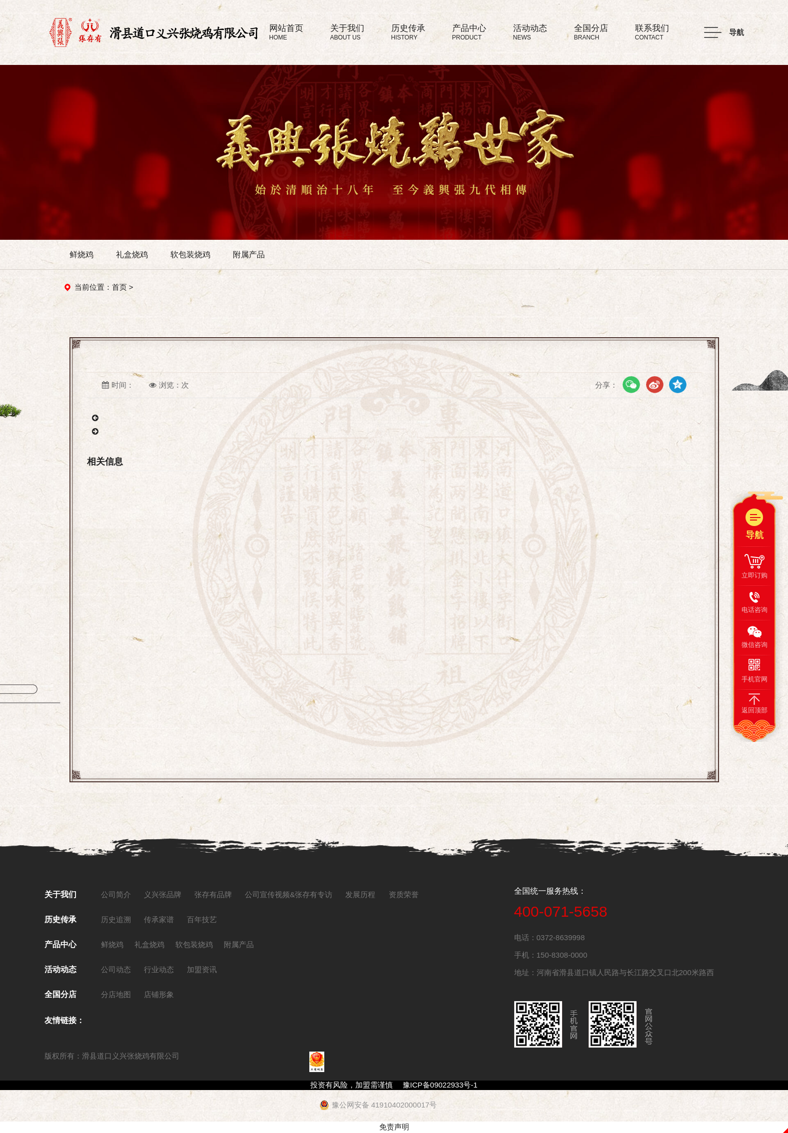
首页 (119, 287)
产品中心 (60, 944)
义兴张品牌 (162, 894)
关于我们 (60, 894)
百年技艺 (202, 919)
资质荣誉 (404, 894)
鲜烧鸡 (81, 254)
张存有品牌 (213, 894)
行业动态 (159, 969)
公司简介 (116, 894)
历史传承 (60, 919)
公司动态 (116, 969)
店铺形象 (159, 994)
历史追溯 (116, 919)
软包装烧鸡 (190, 254)
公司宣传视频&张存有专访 (288, 894)
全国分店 (60, 994)
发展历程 (360, 894)
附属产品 (249, 254)
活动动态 (60, 969)
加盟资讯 (202, 969)
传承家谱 (159, 919)
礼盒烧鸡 (132, 254)
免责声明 (394, 1127)
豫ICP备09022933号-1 (440, 1085)
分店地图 (116, 994)
